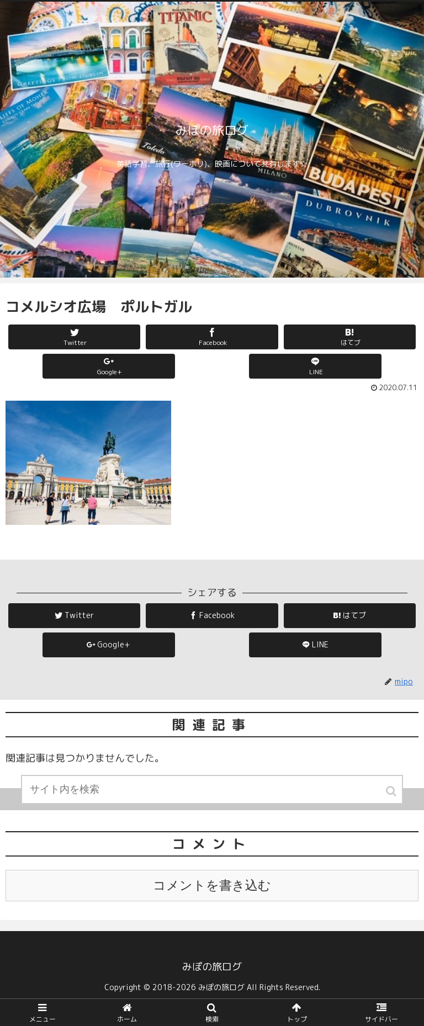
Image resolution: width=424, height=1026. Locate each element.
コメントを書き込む (212, 885)
